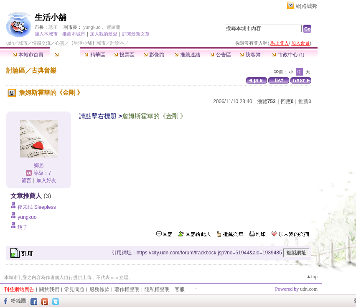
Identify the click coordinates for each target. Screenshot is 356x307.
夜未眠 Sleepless (37, 207)
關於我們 (49, 289)
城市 (23, 43)
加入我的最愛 (103, 33)
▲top (312, 276)
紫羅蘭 (113, 27)
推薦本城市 (73, 33)
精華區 (94, 55)
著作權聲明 (127, 289)
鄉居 (39, 165)
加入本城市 (46, 33)
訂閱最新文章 (136, 33)
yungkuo (92, 27)
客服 (180, 289)
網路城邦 (307, 6)
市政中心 (288, 55)
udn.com (309, 289)
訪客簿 (250, 55)
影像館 (154, 55)
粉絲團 (18, 301)
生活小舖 (50, 17)
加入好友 (46, 180)
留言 (26, 180)
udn (10, 43)
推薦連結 (187, 55)
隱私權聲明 (157, 289)
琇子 (53, 27)
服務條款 (99, 289)
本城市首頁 (28, 55)
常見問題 (74, 289)
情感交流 (41, 43)
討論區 (65, 55)
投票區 (124, 55)
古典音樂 (43, 70)
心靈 (59, 43)
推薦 (304, 101)
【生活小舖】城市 (87, 43)
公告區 (220, 55)
